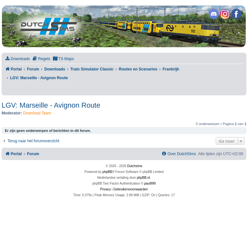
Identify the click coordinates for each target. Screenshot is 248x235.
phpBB (107, 172)
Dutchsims (134, 166)
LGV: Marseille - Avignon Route (51, 105)
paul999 (150, 183)
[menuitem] (17, 59)
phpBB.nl (143, 177)
